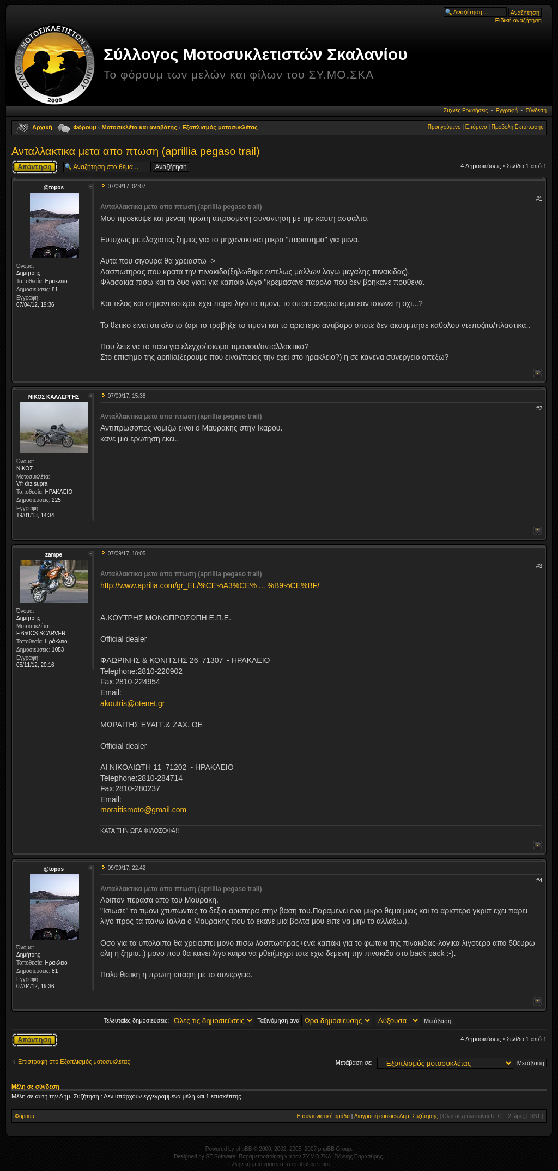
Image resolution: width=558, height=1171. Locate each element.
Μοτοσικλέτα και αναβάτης (139, 127)
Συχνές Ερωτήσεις (466, 110)
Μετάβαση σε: (354, 1062)
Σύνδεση (536, 110)
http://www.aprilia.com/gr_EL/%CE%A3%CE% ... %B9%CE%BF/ (209, 585)
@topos (54, 187)
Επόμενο (476, 127)
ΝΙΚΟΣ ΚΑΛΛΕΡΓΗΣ (54, 397)
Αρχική (42, 127)
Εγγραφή (507, 110)
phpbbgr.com (314, 1164)
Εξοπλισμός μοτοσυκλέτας (220, 127)
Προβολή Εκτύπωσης (517, 127)
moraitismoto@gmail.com (143, 809)
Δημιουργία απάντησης (34, 167)
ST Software (221, 1157)
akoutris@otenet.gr (132, 703)
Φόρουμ (84, 127)
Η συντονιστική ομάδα (323, 1116)
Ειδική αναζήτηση (518, 20)
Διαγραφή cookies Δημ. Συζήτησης (396, 1116)
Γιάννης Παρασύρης (359, 1157)
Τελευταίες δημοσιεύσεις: (179, 1020)
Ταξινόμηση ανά (314, 1020)
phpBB (243, 1149)
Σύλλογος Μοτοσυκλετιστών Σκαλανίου (256, 54)
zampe (53, 555)
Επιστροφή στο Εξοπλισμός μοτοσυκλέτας (74, 1061)
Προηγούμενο (444, 127)
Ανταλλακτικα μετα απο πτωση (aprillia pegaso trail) (135, 151)
